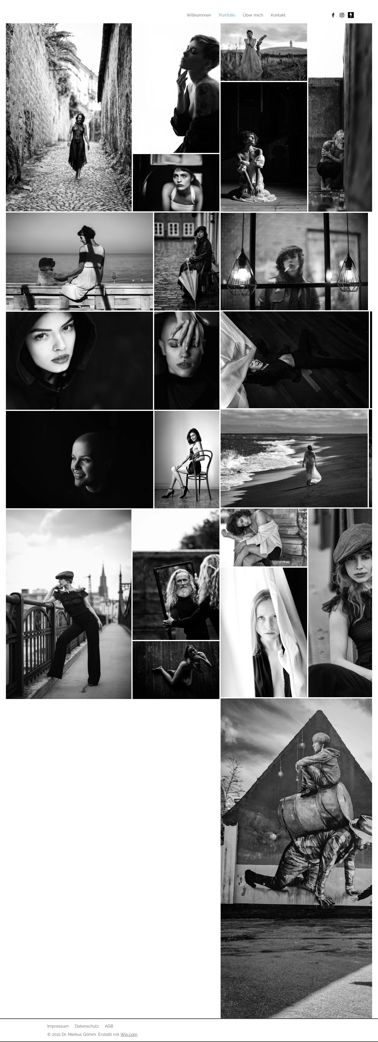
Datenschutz (87, 1026)
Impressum (58, 1026)
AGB (109, 1026)
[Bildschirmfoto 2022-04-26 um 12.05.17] (351, 15)
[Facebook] (333, 15)
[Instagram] (342, 15)
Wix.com (128, 1034)
